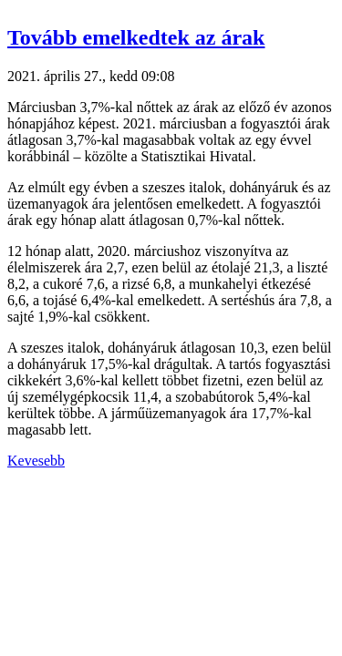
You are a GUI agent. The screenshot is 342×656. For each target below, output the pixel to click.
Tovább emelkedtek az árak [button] (135, 37)
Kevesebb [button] (36, 460)
